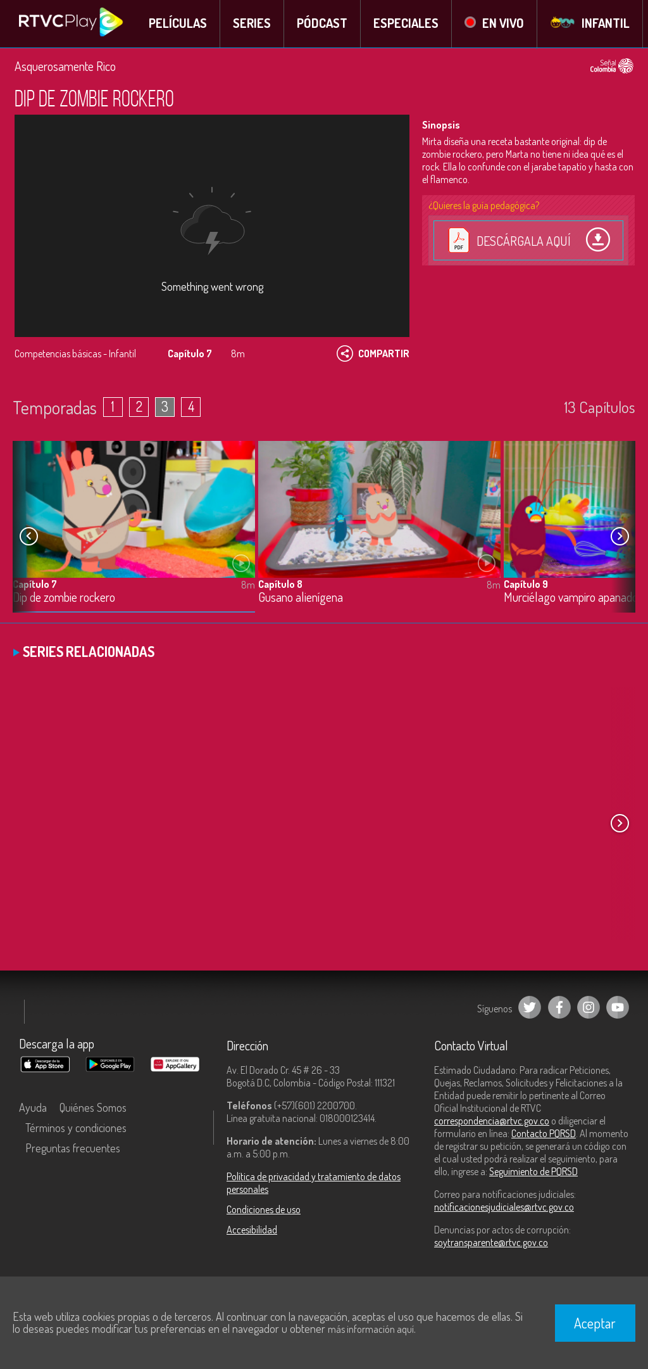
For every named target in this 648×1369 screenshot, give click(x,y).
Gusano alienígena (300, 598)
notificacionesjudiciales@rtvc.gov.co (504, 1208)
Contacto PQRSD (543, 1134)
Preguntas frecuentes (72, 1149)
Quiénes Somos (93, 1109)
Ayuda (33, 1109)
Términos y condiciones (76, 1129)
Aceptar (595, 1323)
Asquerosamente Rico (65, 66)
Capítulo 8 (280, 584)
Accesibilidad (252, 1231)
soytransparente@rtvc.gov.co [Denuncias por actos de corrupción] (491, 1243)
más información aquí (371, 1329)
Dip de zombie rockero (64, 598)
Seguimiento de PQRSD (533, 1172)
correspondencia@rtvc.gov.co (491, 1122)
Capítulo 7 (35, 584)
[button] (619, 537)
